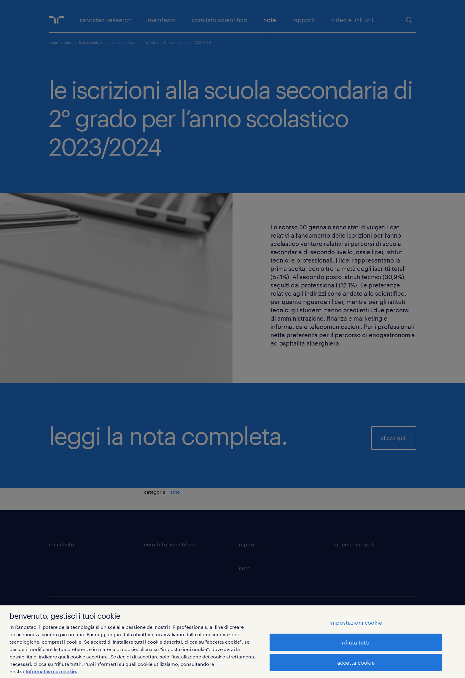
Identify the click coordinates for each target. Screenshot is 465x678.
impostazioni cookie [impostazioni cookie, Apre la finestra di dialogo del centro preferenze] (355, 622)
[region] (232, 641)
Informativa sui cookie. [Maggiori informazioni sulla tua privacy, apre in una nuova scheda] (51, 671)
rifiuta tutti (356, 642)
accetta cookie (356, 662)
